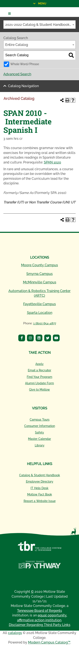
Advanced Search (17, 74)
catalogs (15, 633)
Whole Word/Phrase (24, 64)
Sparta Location (39, 313)
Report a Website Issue (40, 501)
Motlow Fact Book (39, 494)
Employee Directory (39, 481)
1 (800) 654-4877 (44, 323)
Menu (23, 3)
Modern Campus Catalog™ (49, 642)
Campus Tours (40, 419)
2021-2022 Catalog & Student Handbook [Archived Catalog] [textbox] (40, 25)
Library (39, 445)
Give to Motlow (39, 389)
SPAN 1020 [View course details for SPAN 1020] (52, 162)
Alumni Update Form (39, 383)
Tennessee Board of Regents (39, 611)
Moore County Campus (39, 265)
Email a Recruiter (39, 370)
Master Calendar (39, 439)
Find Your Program (39, 377)
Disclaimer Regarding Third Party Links (39, 625)
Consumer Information (39, 426)
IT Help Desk (39, 488)
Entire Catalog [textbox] (16, 45)
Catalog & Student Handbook (39, 475)
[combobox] (39, 24)
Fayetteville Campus (39, 304)
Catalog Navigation (23, 86)
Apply (39, 364)
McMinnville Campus (39, 282)
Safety (39, 432)
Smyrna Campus (39, 274)
